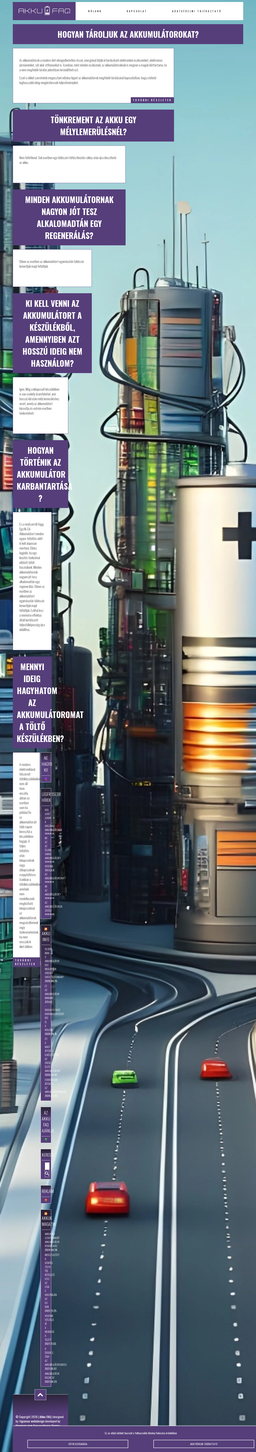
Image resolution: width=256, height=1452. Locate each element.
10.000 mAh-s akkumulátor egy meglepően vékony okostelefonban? (46, 963)
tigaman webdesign (32, 1421)
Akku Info (46, 936)
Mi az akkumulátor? (46, 890)
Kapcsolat (137, 11)
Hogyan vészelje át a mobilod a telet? (46, 1328)
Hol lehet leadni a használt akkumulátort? (46, 820)
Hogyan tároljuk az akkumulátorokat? (46, 872)
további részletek (152, 100)
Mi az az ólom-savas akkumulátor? (46, 848)
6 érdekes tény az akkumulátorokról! (46, 1357)
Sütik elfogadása (78, 1447)
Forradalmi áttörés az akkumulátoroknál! (46, 1086)
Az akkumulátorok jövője (46, 906)
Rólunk (95, 11)
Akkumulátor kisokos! (46, 1376)
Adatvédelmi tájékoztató (196, 11)
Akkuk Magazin (49, 1221)
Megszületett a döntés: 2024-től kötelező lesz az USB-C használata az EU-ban (46, 1281)
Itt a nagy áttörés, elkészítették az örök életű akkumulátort (46, 1055)
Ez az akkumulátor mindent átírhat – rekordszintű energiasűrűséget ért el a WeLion (46, 1008)
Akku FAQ (45, 1416)
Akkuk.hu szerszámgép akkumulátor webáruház (46, 1240)
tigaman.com (24, 1425)
